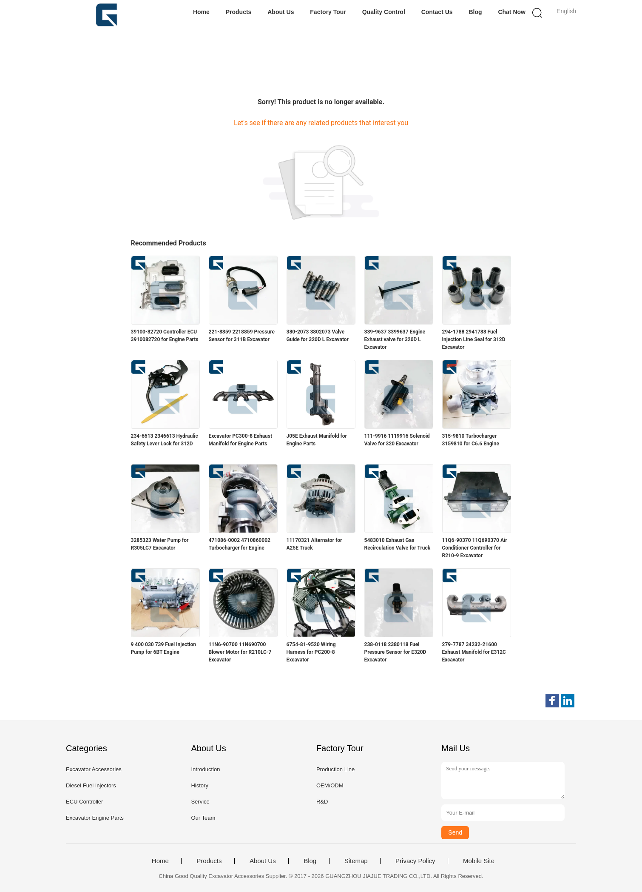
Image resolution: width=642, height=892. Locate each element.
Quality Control (383, 12)
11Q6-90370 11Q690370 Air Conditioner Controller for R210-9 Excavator (474, 548)
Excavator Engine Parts (95, 818)
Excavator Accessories (94, 769)
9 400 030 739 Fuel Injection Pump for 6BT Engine (163, 648)
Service (200, 801)
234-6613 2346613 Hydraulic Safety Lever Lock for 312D (164, 440)
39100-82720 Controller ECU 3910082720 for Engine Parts (165, 335)
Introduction (205, 769)
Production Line (335, 769)
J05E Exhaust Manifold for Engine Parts (317, 440)
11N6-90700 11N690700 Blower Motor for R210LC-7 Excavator (240, 652)
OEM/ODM (330, 785)
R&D (322, 801)
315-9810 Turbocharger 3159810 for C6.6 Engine (470, 440)
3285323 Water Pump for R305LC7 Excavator (160, 544)
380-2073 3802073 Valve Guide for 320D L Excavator (318, 335)
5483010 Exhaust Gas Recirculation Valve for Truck (397, 544)
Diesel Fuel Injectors (91, 785)
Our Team (203, 818)
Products (239, 12)
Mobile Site (478, 861)
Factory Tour (328, 12)
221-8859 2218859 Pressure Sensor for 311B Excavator (242, 335)
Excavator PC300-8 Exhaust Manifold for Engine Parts (241, 440)
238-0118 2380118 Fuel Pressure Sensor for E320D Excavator (395, 652)
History (199, 785)
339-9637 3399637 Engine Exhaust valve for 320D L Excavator (395, 339)
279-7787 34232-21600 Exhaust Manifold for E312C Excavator (474, 652)
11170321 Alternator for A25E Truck (314, 544)
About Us (280, 12)
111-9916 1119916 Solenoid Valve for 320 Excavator (397, 440)
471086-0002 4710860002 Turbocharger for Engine (239, 544)
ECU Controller (84, 801)
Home (201, 12)
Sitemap (356, 861)
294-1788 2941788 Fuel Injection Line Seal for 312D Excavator (474, 339)
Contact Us (437, 12)
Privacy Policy (415, 861)
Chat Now (512, 12)
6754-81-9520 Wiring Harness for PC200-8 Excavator (311, 652)
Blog (475, 12)
